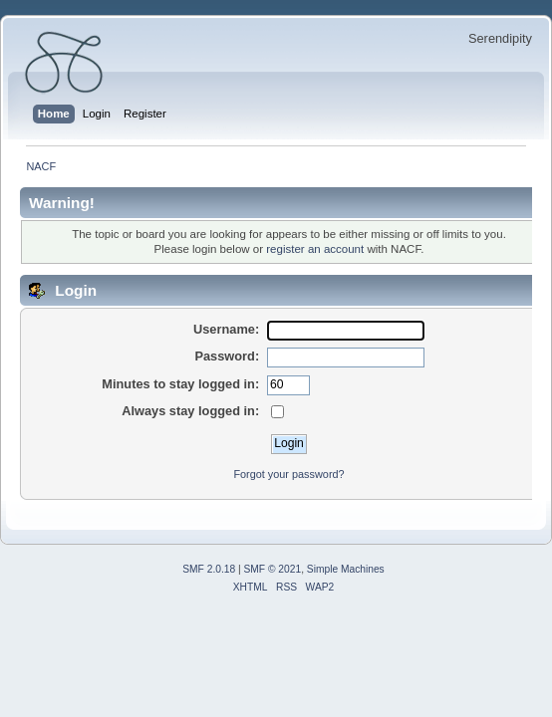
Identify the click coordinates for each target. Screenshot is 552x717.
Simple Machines (346, 569)
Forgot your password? (288, 474)
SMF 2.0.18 (208, 569)
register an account (315, 249)
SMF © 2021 (273, 569)
